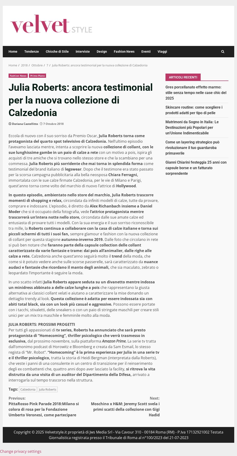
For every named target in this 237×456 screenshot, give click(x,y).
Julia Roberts (47, 389)
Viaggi (162, 51)
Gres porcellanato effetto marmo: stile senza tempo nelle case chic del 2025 (195, 92)
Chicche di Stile (57, 51)
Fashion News (124, 51)
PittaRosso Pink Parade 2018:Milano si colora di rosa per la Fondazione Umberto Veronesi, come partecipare (46, 406)
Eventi (146, 51)
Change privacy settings (20, 451)
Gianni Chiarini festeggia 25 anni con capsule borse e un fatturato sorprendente (196, 168)
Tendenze (31, 51)
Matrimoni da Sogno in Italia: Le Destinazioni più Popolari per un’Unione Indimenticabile (192, 127)
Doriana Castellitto (25, 124)
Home (13, 51)
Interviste (83, 51)
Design (102, 51)
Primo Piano (37, 75)
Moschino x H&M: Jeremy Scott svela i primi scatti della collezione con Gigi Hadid (121, 406)
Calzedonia (27, 389)
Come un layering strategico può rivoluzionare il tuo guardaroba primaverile (192, 147)
